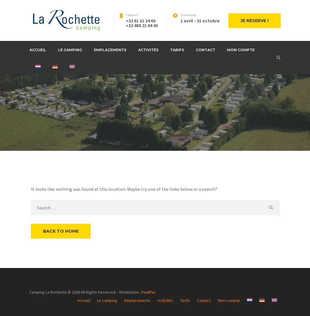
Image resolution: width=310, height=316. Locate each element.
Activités (148, 50)
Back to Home (61, 231)
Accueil (37, 50)
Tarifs (177, 50)
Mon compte (241, 50)
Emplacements (110, 50)
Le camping (70, 50)
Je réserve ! (254, 20)
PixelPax (148, 292)
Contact (205, 50)
